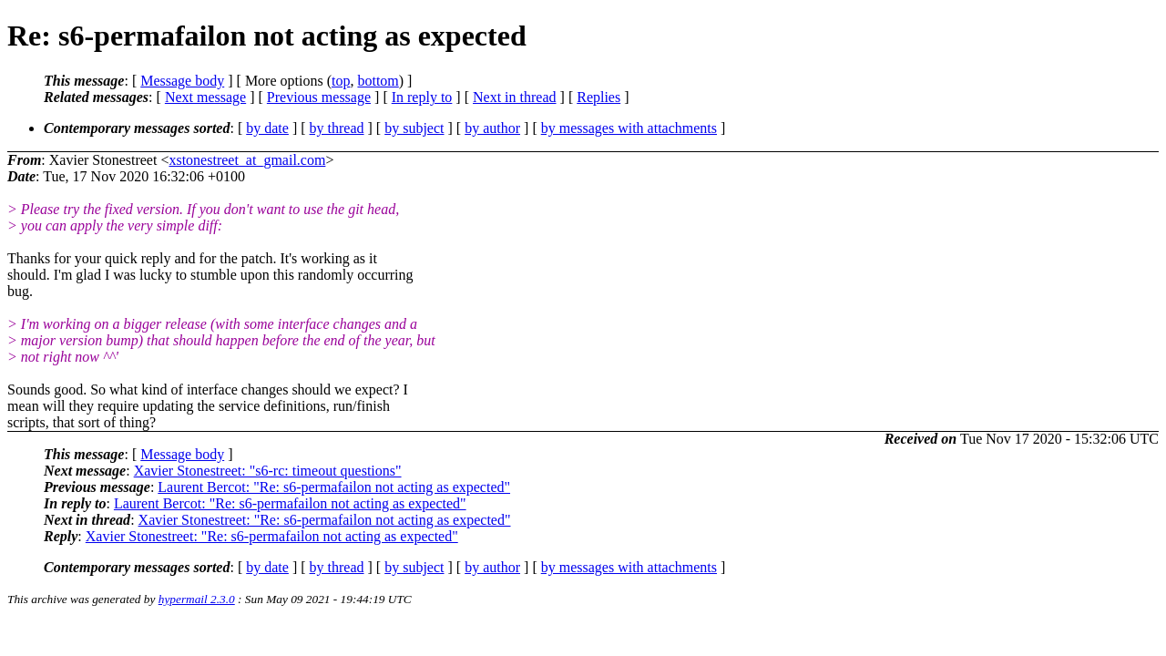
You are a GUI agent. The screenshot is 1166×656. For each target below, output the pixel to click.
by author (492, 128)
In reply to (422, 97)
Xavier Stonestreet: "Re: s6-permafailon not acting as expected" (324, 520)
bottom (377, 80)
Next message (205, 97)
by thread (337, 128)
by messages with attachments (629, 128)
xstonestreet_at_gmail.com (247, 160)
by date (267, 128)
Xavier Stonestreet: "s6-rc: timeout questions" (268, 470)
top (341, 80)
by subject (414, 128)
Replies (598, 97)
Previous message (319, 97)
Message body (182, 80)
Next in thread (515, 97)
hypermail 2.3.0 (197, 599)
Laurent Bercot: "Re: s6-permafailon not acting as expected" (334, 487)
